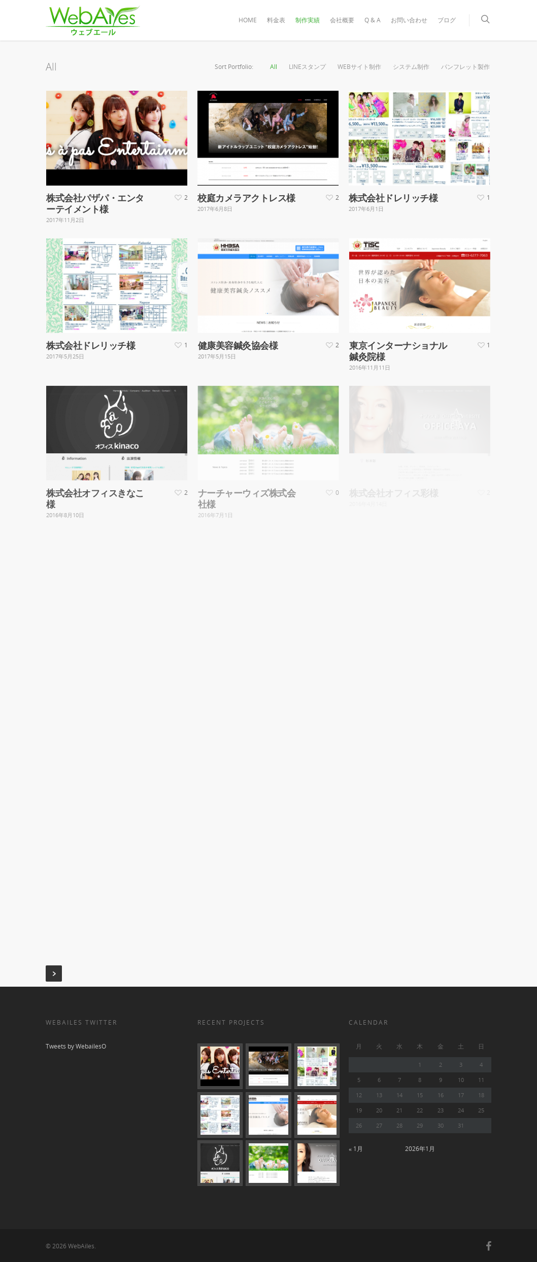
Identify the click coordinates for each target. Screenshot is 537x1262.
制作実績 (307, 20)
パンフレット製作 (465, 66)
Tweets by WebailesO (76, 1046)
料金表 (276, 20)
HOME (248, 20)
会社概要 (342, 20)
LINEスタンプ (307, 66)
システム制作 (411, 66)
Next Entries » (54, 973)
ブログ (447, 20)
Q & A (372, 20)
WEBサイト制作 (359, 66)
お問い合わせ (409, 20)
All (273, 66)
